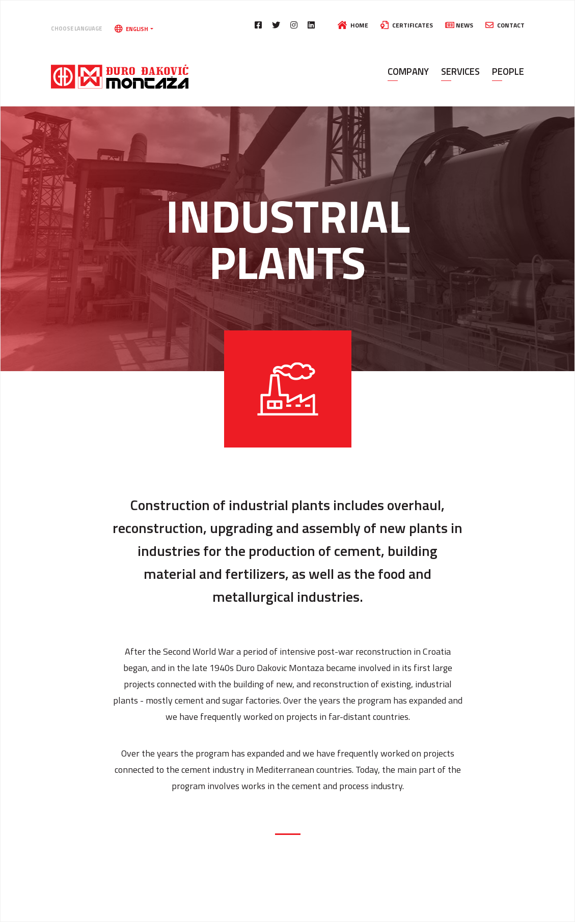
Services (460, 71)
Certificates (406, 25)
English (132, 28)
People (508, 71)
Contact (505, 25)
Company (408, 71)
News (459, 25)
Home (353, 25)
